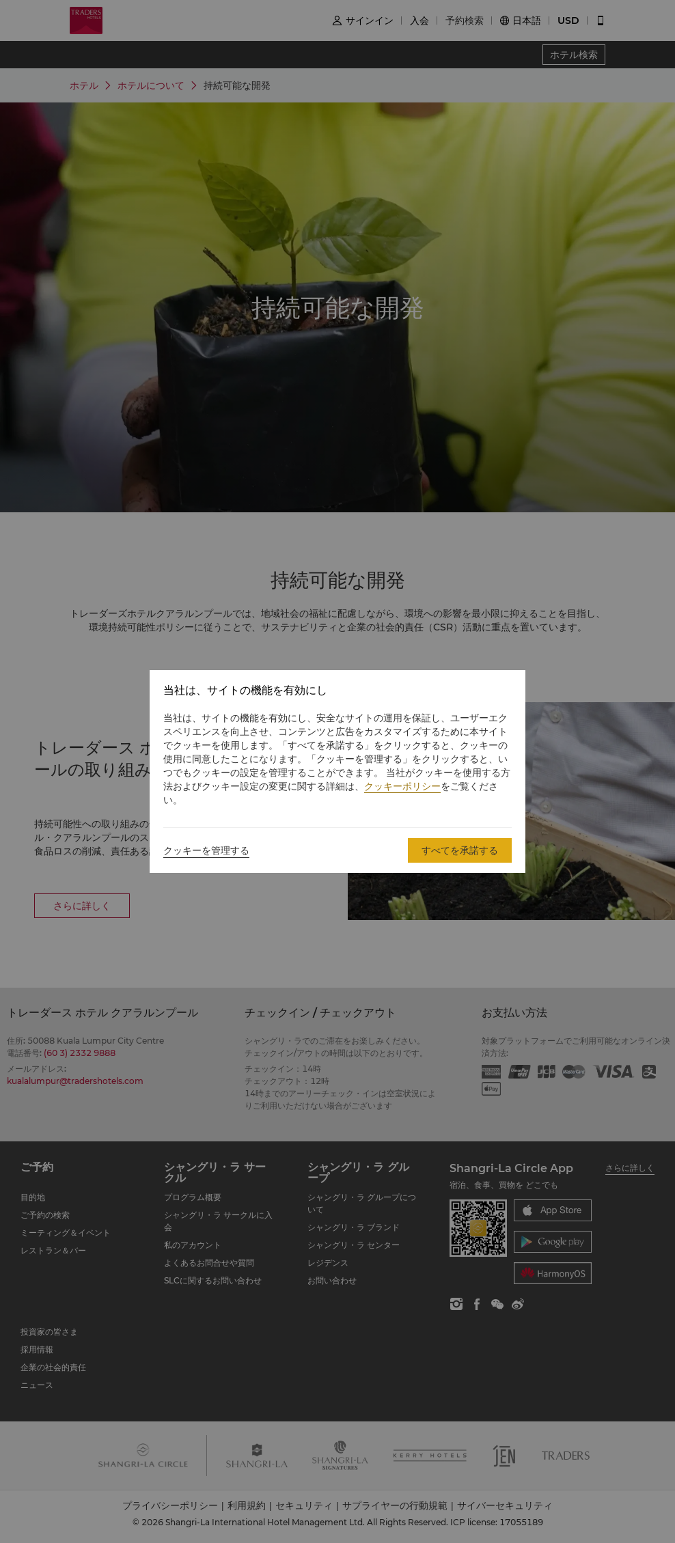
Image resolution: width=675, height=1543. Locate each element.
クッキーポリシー (402, 786)
